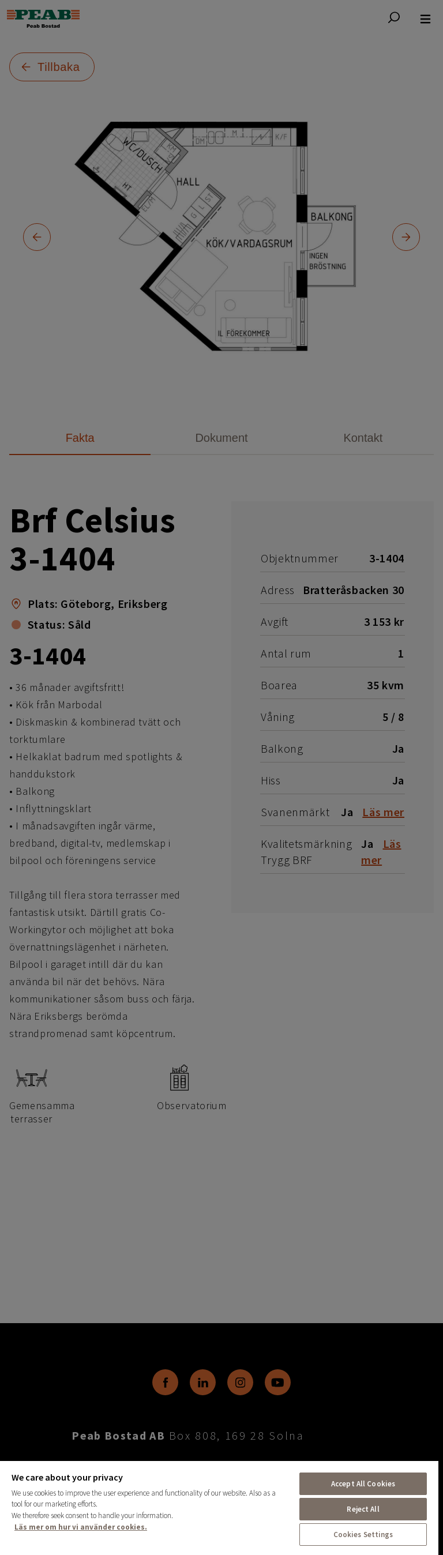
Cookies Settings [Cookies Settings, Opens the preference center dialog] (363, 1534)
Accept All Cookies (363, 1484)
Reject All (363, 1509)
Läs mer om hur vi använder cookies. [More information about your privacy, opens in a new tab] (80, 1527)
